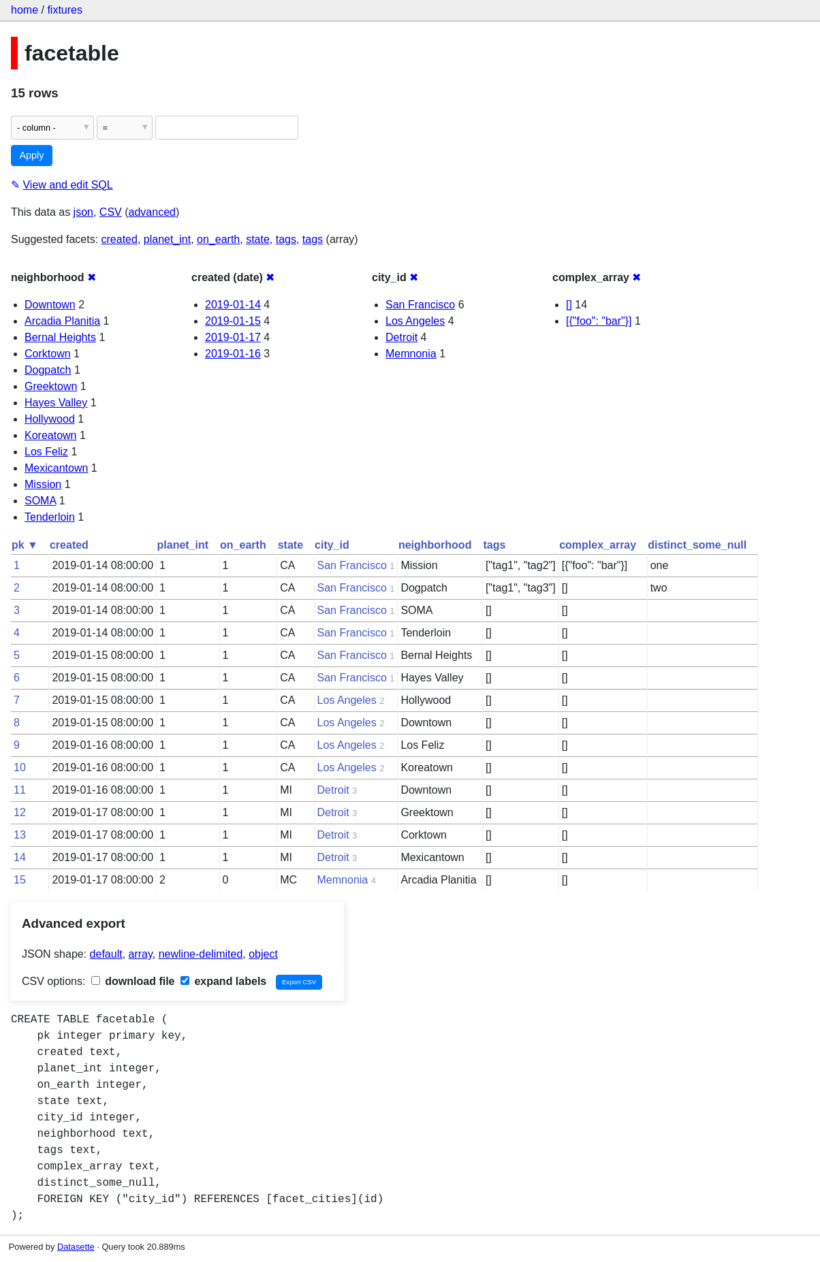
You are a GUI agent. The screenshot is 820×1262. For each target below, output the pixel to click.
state (258, 239)
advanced (152, 212)
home (24, 10)
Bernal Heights (60, 337)
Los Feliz (46, 451)
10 (20, 767)
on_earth (218, 239)
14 (20, 857)
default (106, 954)
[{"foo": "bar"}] (599, 321)
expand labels (223, 981)
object (263, 954)
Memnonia (411, 353)
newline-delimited (201, 954)
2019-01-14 (233, 304)
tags (286, 239)
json (83, 212)
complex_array (597, 545)
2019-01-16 (233, 353)
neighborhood (435, 545)
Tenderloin (50, 517)
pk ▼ (25, 545)
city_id (332, 545)
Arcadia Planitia (62, 321)
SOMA (40, 500)
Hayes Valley (56, 402)
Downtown (50, 304)
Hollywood (50, 419)
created (119, 239)
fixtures (64, 10)
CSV (110, 212)
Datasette (76, 1247)
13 (20, 835)
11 (20, 790)
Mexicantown (56, 468)
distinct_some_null (697, 545)
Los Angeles (415, 321)
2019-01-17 (233, 337)
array (141, 954)
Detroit (401, 337)
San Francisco (420, 304)
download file (133, 981)
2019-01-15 (233, 321)
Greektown (51, 386)
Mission (43, 484)
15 (20, 880)
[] (569, 304)
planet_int (167, 239)
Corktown (48, 353)
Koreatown (51, 435)
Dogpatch (48, 370)
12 (20, 812)
